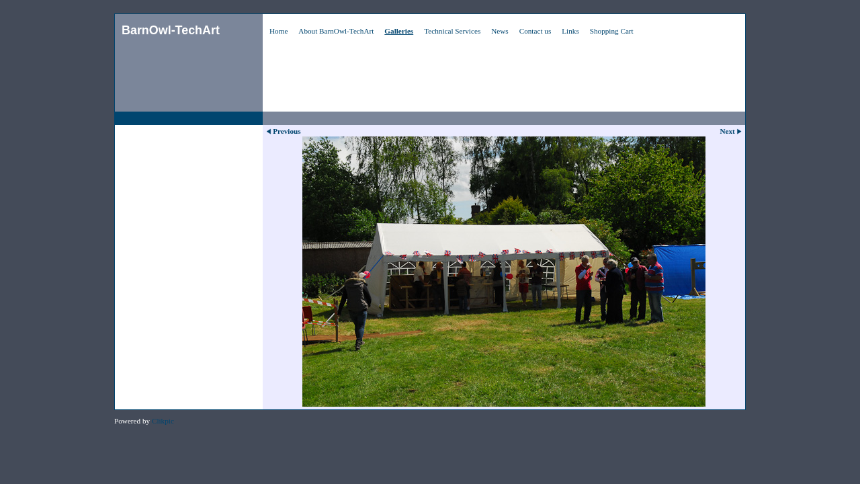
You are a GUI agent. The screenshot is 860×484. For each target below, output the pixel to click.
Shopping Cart (612, 31)
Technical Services (452, 31)
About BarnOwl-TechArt (336, 31)
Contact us (535, 31)
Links (570, 31)
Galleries (398, 31)
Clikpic (163, 421)
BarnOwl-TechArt (171, 30)
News (499, 31)
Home (278, 31)
